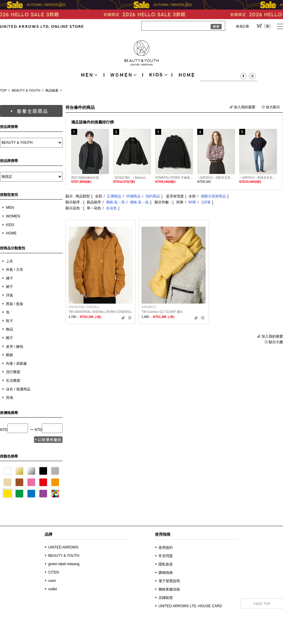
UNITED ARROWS (63, 547)
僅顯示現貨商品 (213, 196)
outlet (52, 589)
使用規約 (165, 547)
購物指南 (165, 573)
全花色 (111, 208)
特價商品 (133, 196)
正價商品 (114, 196)
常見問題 (165, 556)
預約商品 (153, 196)
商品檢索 (51, 90)
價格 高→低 (139, 202)
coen (52, 581)
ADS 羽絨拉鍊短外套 (85, 177)
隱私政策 (165, 564)
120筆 (206, 202)
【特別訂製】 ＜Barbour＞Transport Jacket (132, 177)
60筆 (192, 202)
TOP (3, 90)
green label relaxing (64, 564)
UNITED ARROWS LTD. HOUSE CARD (190, 606)
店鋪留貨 (165, 598)
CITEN (53, 572)
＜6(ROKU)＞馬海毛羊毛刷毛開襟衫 (258, 177)
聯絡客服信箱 (169, 589)
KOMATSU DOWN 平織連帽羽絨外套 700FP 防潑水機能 (174, 177)
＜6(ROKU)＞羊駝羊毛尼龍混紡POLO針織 (216, 177)
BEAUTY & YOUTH (26, 90)
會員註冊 (242, 26)
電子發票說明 (169, 581)
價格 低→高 (115, 202)
